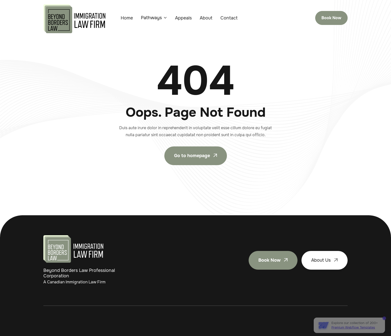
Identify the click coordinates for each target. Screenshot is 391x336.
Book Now (331, 17)
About (206, 18)
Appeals (183, 18)
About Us (324, 260)
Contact (229, 18)
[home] (74, 18)
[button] (154, 17)
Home (127, 18)
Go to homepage (195, 155)
